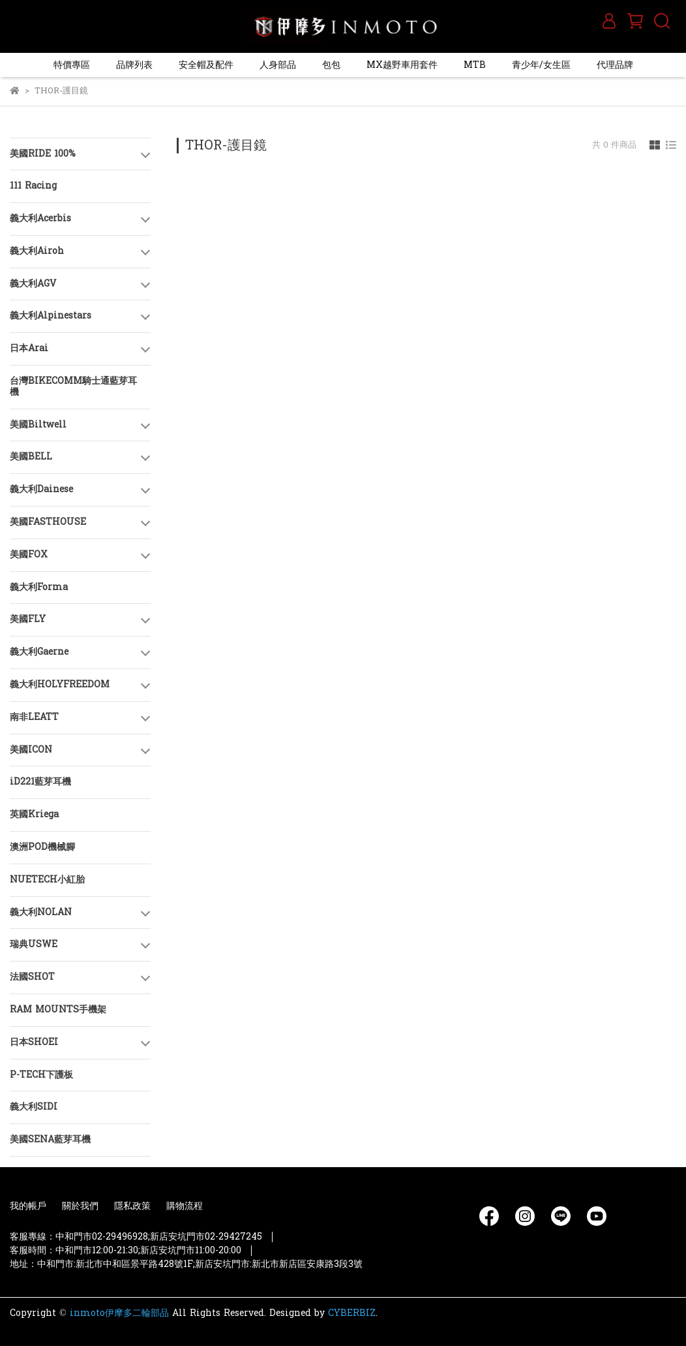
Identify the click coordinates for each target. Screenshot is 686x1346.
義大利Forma (39, 587)
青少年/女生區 (541, 65)
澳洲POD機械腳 (42, 847)
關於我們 (80, 1206)
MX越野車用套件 (402, 65)
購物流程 (184, 1206)
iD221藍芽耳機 (40, 782)
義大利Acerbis (40, 218)
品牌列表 (134, 65)
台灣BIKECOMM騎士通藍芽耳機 (73, 386)
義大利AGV (33, 283)
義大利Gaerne (39, 652)
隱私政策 (132, 1206)
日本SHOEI (34, 1042)
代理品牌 (615, 65)
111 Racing (33, 186)
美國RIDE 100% (43, 154)
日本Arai (29, 348)
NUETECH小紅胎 (47, 879)
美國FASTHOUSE (48, 522)
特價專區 (71, 65)
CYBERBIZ (352, 1313)
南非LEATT (34, 717)
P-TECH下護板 (41, 1075)
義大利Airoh (37, 251)
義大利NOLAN (41, 912)
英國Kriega (34, 814)
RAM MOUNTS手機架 (58, 1009)
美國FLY (28, 619)
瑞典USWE (33, 944)
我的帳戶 (28, 1206)
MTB (475, 65)
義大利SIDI (33, 1107)
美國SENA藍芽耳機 (50, 1139)
